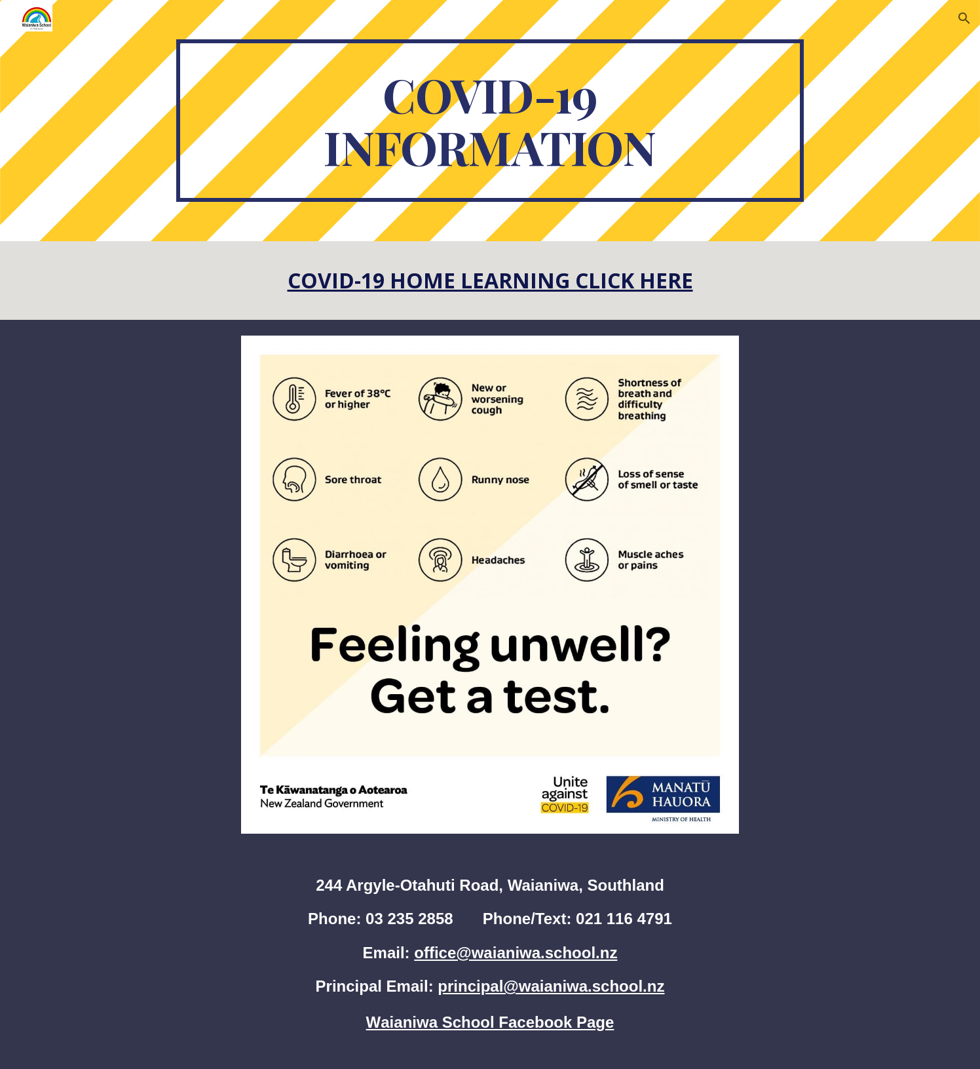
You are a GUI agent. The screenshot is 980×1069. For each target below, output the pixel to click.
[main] (489, 120)
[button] (964, 18)
